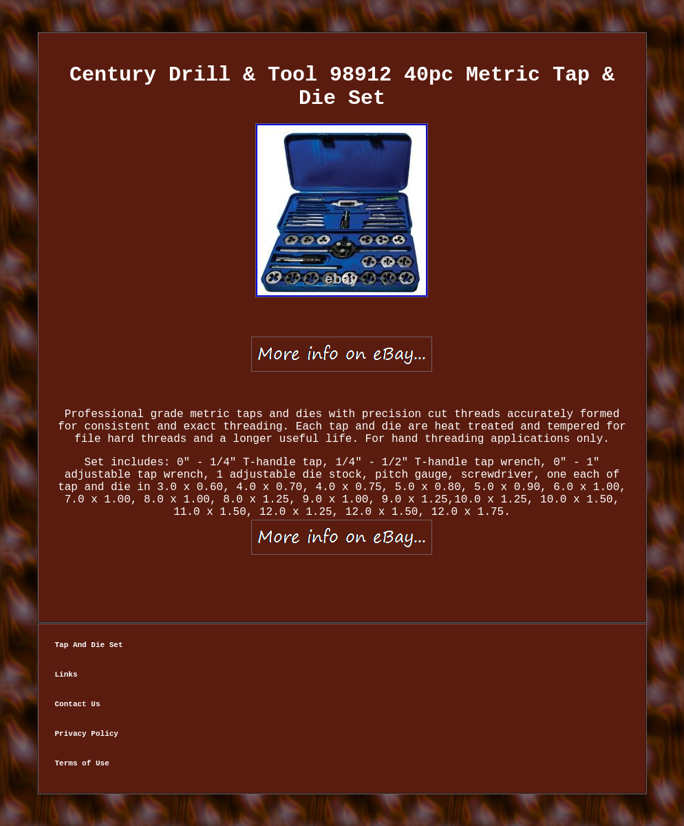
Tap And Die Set (89, 645)
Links (66, 674)
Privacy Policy (86, 734)
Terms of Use (82, 763)
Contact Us (77, 704)
